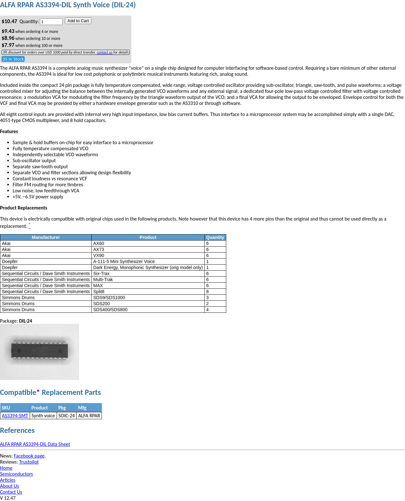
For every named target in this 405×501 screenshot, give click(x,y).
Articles (7, 480)
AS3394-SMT (15, 416)
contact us (105, 52)
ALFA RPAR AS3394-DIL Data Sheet (35, 444)
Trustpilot (29, 462)
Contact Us (11, 492)
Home (6, 468)
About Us (9, 486)
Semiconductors (16, 474)
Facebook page (29, 456)
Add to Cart (78, 20)
